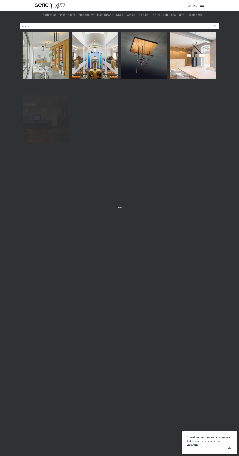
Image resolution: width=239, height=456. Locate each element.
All (37, 25)
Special (144, 25)
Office (131, 25)
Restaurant (105, 25)
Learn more (192, 444)
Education (50, 25)
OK (229, 448)
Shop (120, 25)
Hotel (156, 25)
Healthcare (68, 25)
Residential (195, 25)
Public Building (174, 25)
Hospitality (86, 25)
